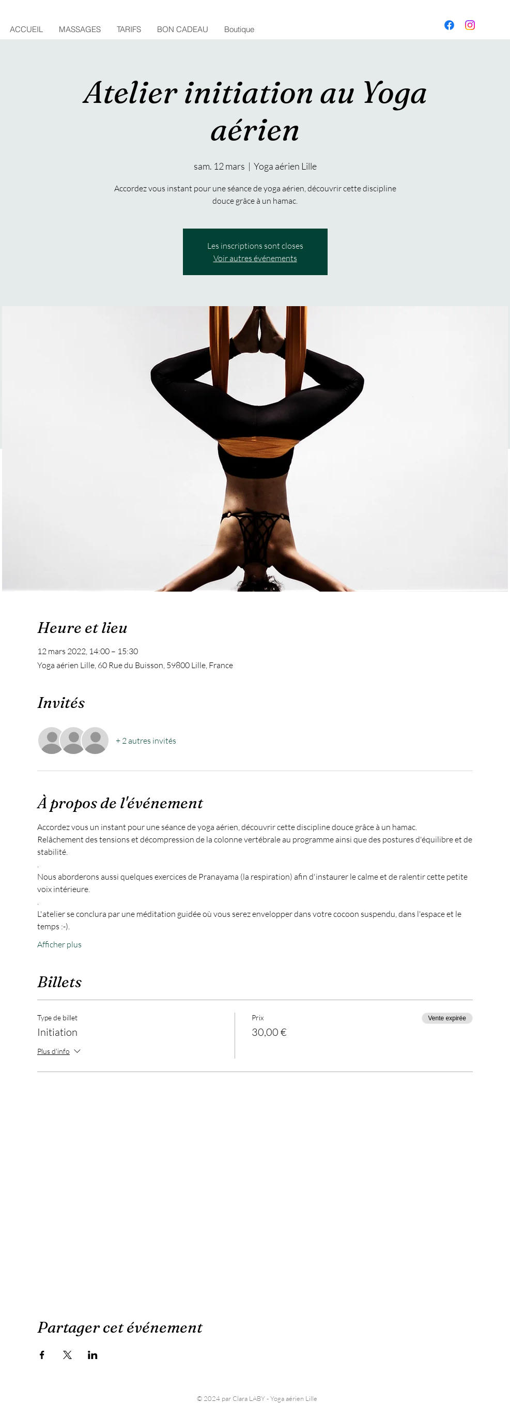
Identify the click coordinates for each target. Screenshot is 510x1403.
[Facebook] (449, 25)
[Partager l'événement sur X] (67, 1355)
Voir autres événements (255, 258)
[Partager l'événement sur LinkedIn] (93, 1355)
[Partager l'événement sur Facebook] (42, 1355)
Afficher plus (59, 944)
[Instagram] (469, 25)
